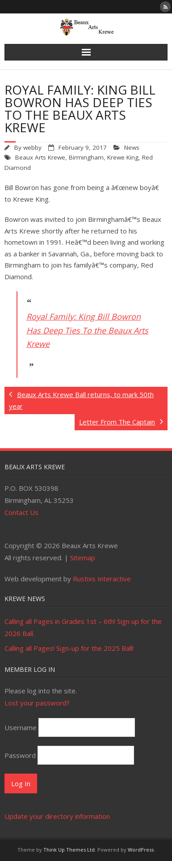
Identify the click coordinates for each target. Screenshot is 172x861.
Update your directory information (57, 816)
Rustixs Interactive (102, 578)
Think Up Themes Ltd (69, 849)
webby (32, 147)
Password (20, 755)
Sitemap (82, 557)
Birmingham (86, 157)
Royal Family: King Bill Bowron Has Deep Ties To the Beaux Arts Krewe (87, 330)
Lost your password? (37, 702)
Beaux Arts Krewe (40, 157)
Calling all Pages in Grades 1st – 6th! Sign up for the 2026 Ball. (83, 627)
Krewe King (122, 157)
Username (20, 727)
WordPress (141, 849)
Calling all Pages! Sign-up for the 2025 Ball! (69, 648)
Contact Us (21, 512)
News (131, 147)
